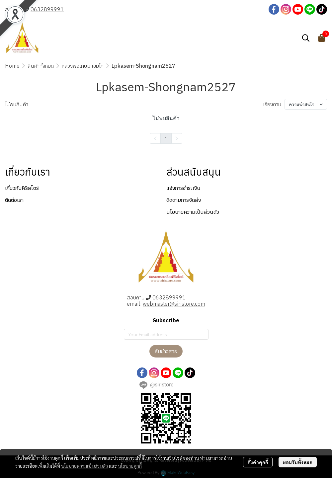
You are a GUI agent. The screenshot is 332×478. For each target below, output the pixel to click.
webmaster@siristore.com (174, 303)
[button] (305, 37)
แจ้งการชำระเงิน (183, 188)
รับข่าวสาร (166, 351)
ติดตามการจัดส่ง (183, 200)
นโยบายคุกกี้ (130, 466)
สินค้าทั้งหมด (41, 65)
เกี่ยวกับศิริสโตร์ (22, 188)
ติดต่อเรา (14, 200)
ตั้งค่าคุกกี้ (257, 462)
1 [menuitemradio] (166, 138)
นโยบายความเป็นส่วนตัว (84, 466)
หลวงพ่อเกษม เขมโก (83, 65)
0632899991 (47, 9)
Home (12, 65)
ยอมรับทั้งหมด (297, 462)
